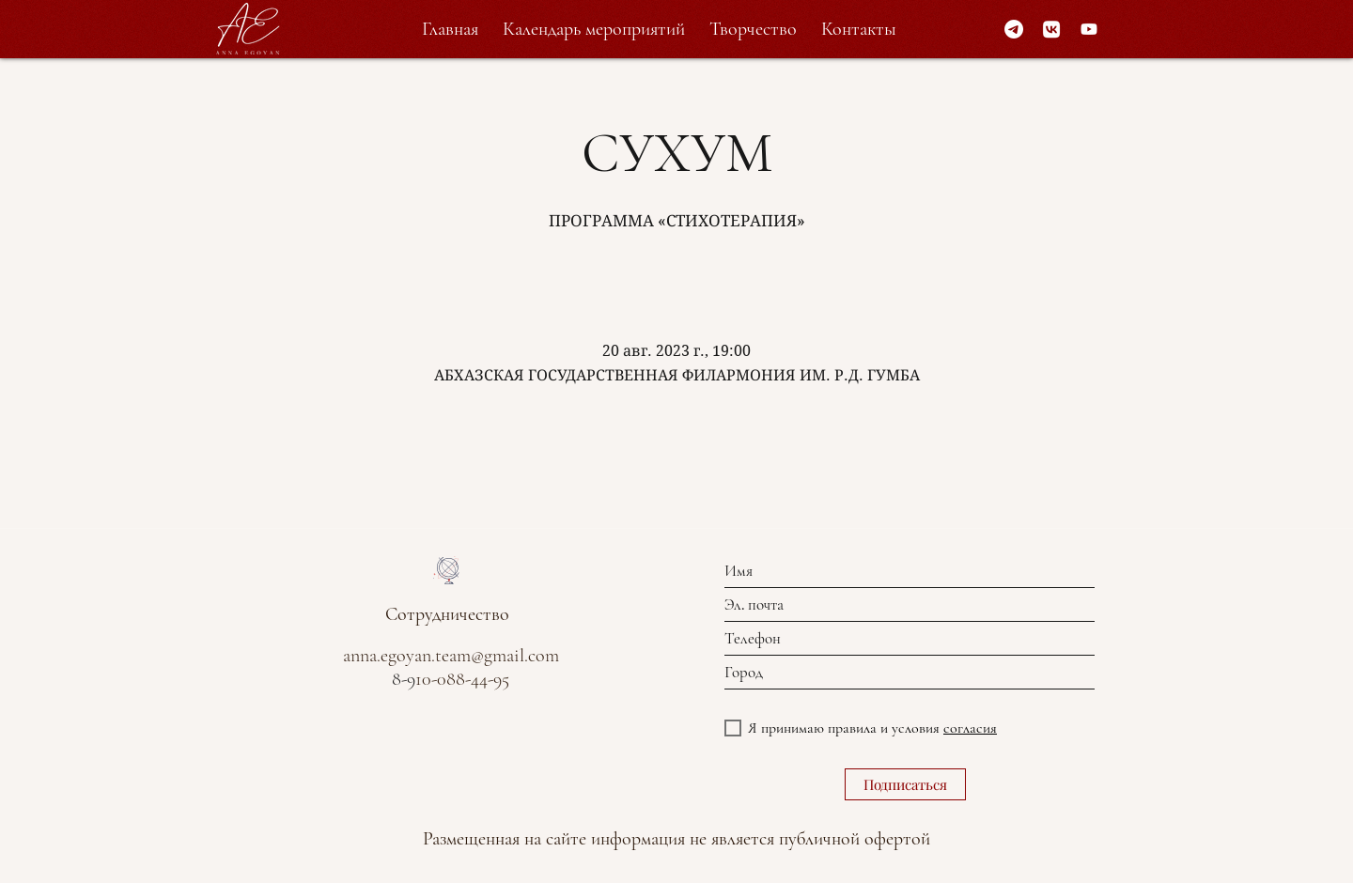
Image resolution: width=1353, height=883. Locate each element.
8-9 (403, 679)
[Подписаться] (905, 784)
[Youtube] (1089, 29)
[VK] (1051, 29)
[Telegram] (1013, 29)
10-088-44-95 (462, 679)
